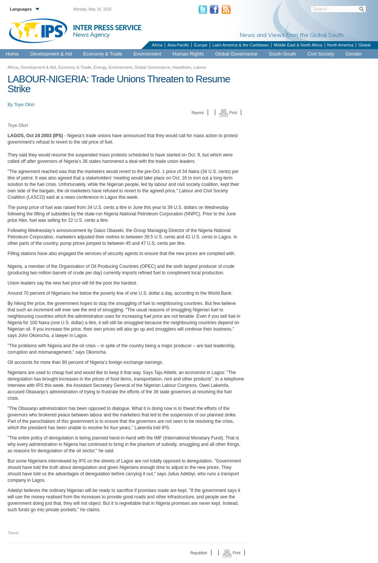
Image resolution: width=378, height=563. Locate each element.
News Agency (91, 34)
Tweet (13, 533)
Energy (100, 67)
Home (12, 54)
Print (228, 113)
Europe (200, 45)
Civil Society (320, 54)
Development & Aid (51, 54)
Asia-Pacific (178, 45)
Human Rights (188, 54)
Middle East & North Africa (298, 45)
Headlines (181, 67)
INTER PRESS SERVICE (107, 27)
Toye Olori (24, 104)
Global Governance (236, 54)
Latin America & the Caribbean (240, 45)
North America (340, 45)
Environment (147, 54)
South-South (282, 54)
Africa (157, 45)
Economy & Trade (102, 54)
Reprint (198, 113)
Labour (200, 67)
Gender (353, 54)
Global (364, 45)
